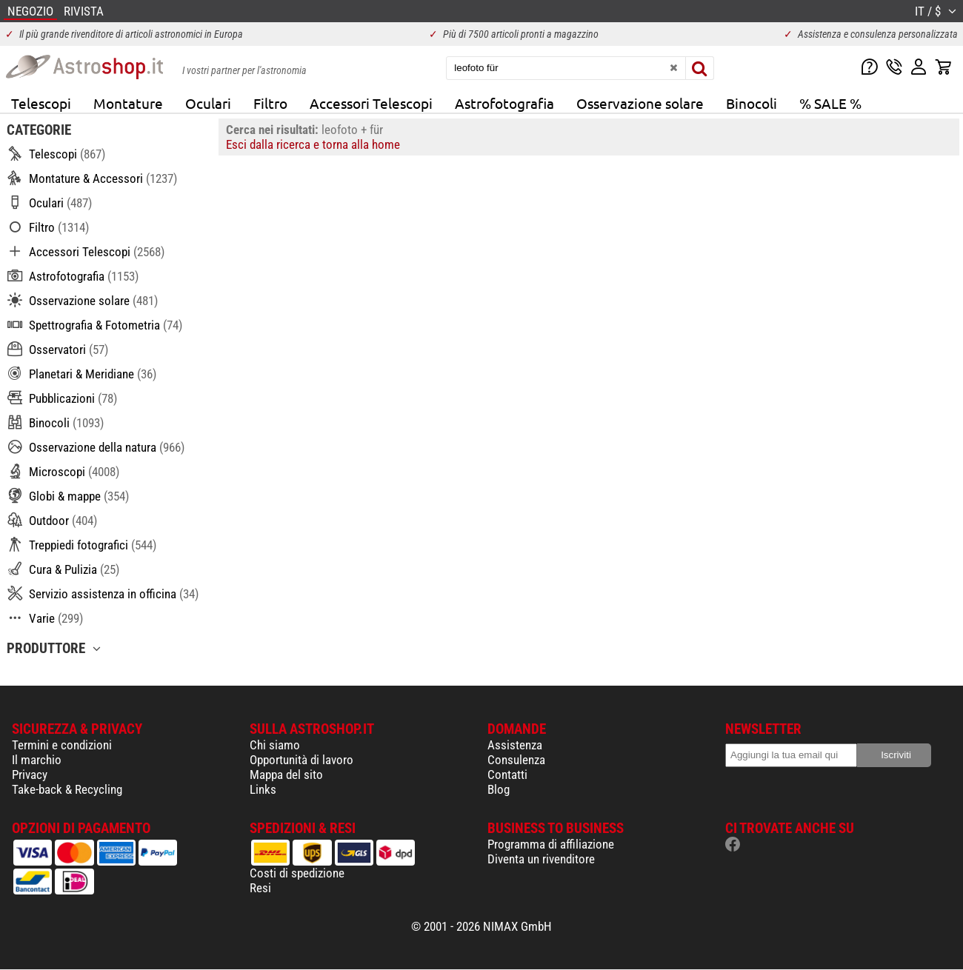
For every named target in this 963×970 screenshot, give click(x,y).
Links (263, 789)
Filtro (270, 103)
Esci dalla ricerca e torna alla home (313, 144)
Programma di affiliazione (550, 844)
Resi (260, 887)
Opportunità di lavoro (301, 759)
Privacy (29, 774)
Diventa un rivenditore (541, 859)
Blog (498, 789)
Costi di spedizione (297, 873)
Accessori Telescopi (371, 103)
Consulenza (516, 759)
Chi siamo (275, 744)
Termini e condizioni (62, 744)
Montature (128, 103)
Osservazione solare (640, 103)
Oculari (208, 103)
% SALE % (830, 103)
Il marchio (36, 759)
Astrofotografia (504, 103)
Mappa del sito (286, 774)
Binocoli (751, 103)
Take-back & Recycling (67, 789)
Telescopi (41, 103)
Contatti (507, 774)
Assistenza (514, 744)
